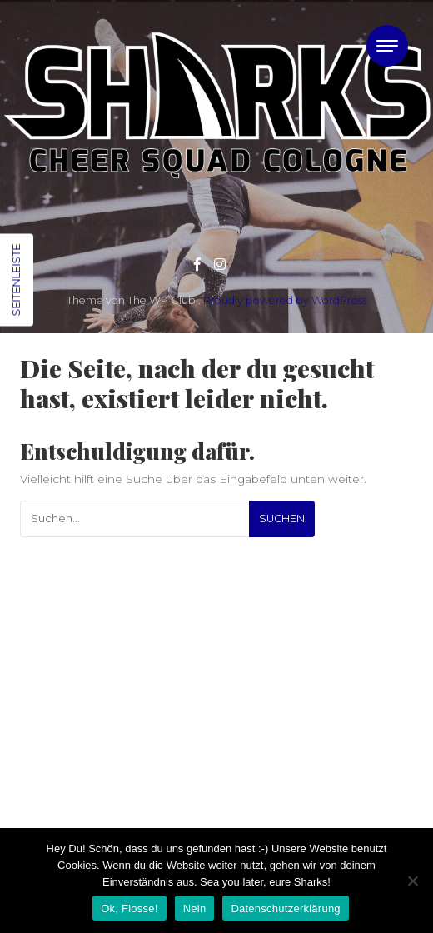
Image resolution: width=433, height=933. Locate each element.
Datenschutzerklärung (285, 908)
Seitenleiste (15, 280)
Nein (195, 908)
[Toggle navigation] (387, 46)
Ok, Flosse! (129, 908)
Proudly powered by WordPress (284, 300)
